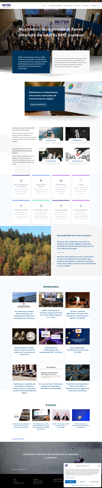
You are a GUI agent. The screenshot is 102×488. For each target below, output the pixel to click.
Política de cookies (75, 485)
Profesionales (67, 5)
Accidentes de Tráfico (21, 210)
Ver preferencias (94, 481)
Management (77, 140)
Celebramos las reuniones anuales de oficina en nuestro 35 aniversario (21, 425)
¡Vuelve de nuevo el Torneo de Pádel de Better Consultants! (81, 425)
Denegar (82, 481)
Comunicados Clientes (41, 210)
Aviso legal (91, 485)
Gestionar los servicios (70, 477)
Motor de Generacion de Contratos (21, 185)
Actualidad (94, 5)
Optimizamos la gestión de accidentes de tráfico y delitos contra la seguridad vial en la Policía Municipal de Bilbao (24, 388)
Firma (44, 5)
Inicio (91, 1)
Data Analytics (61, 185)
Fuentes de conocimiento (55, 5)
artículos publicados (18, 439)
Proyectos (85, 5)
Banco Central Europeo (41, 185)
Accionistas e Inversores (18, 483)
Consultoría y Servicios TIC (38, 104)
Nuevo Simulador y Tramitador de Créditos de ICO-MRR (77, 350)
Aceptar (71, 481)
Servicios (77, 5)
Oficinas (15, 481)
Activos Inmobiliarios (81, 210)
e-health (81, 185)
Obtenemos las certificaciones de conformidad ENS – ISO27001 (51, 350)
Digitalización (51, 140)
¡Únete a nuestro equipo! (58, 481)
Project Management (61, 210)
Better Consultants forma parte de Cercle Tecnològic (61, 425)
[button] (99, 466)
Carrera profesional (57, 479)
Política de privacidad (84, 485)
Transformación (77, 161)
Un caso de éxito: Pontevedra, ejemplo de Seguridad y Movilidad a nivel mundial (51, 386)
